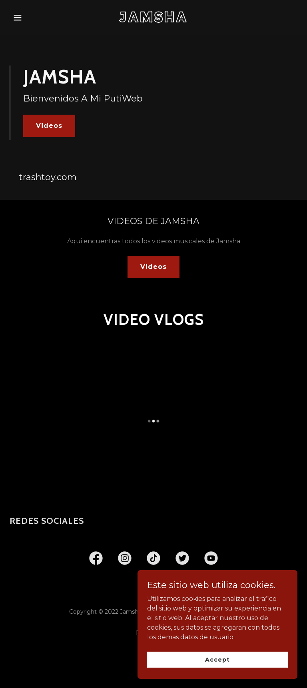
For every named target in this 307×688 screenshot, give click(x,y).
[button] (31, 18)
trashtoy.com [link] (48, 177)
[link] (153, 20)
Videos (49, 125)
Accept (217, 659)
